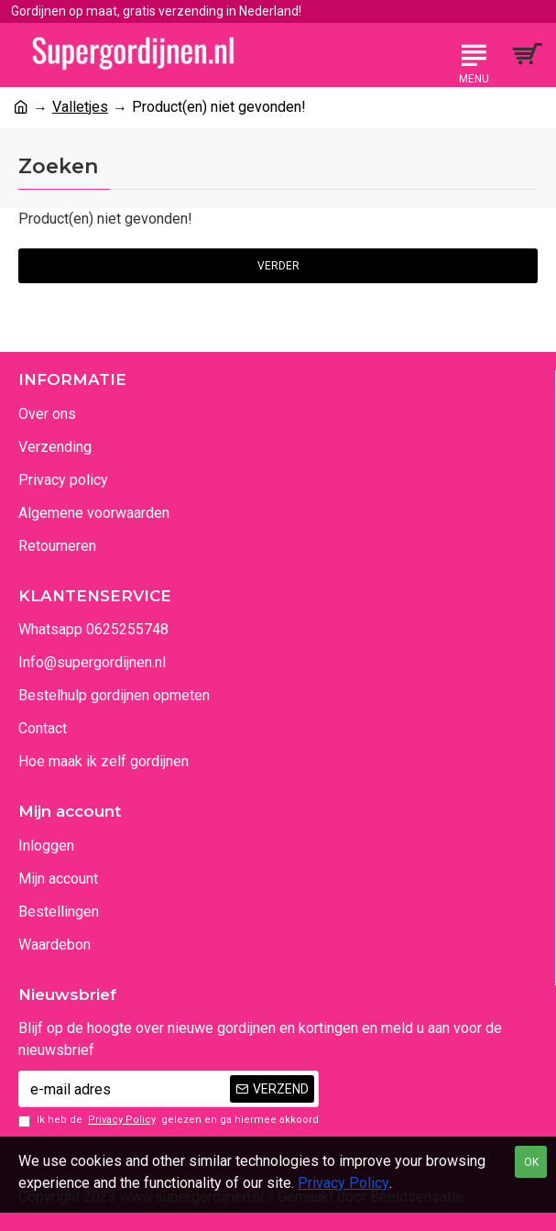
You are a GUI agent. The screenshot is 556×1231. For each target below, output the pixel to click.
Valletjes (80, 106)
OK (531, 1162)
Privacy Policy (343, 1183)
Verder (278, 265)
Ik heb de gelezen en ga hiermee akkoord (168, 1120)
